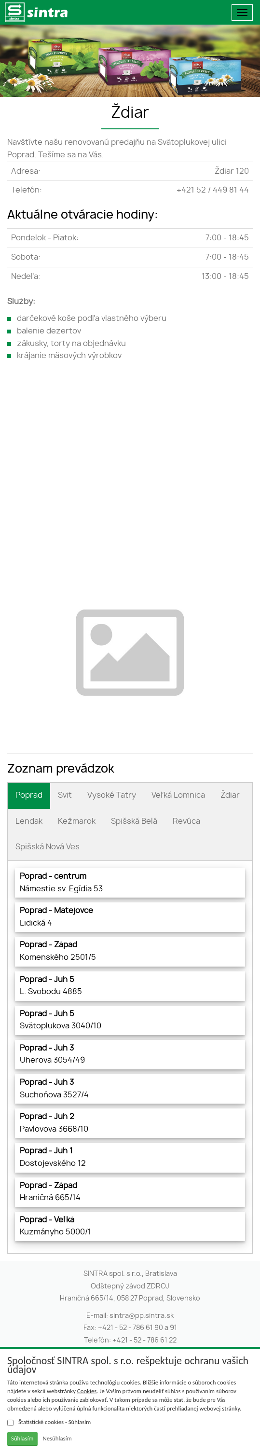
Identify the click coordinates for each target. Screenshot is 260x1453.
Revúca (186, 821)
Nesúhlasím (56, 1438)
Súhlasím (22, 1438)
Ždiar (230, 795)
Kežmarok (77, 821)
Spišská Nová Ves (47, 847)
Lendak (28, 821)
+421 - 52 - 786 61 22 (144, 1340)
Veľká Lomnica (178, 795)
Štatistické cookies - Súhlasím (49, 1422)
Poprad (28, 795)
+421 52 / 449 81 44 (213, 190)
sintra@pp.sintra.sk (141, 1316)
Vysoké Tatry (111, 795)
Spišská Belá (134, 821)
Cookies (86, 1391)
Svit (65, 795)
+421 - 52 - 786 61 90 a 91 (137, 1328)
